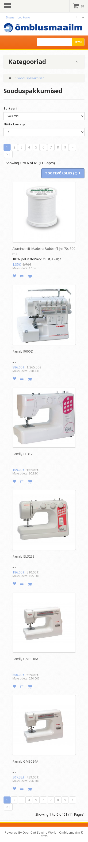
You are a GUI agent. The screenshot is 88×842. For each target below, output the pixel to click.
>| (8, 154)
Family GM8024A (25, 761)
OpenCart (29, 832)
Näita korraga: (15, 124)
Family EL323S (23, 556)
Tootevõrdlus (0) (63, 173)
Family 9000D (22, 351)
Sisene (10, 17)
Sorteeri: (11, 108)
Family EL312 (22, 454)
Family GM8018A (25, 659)
